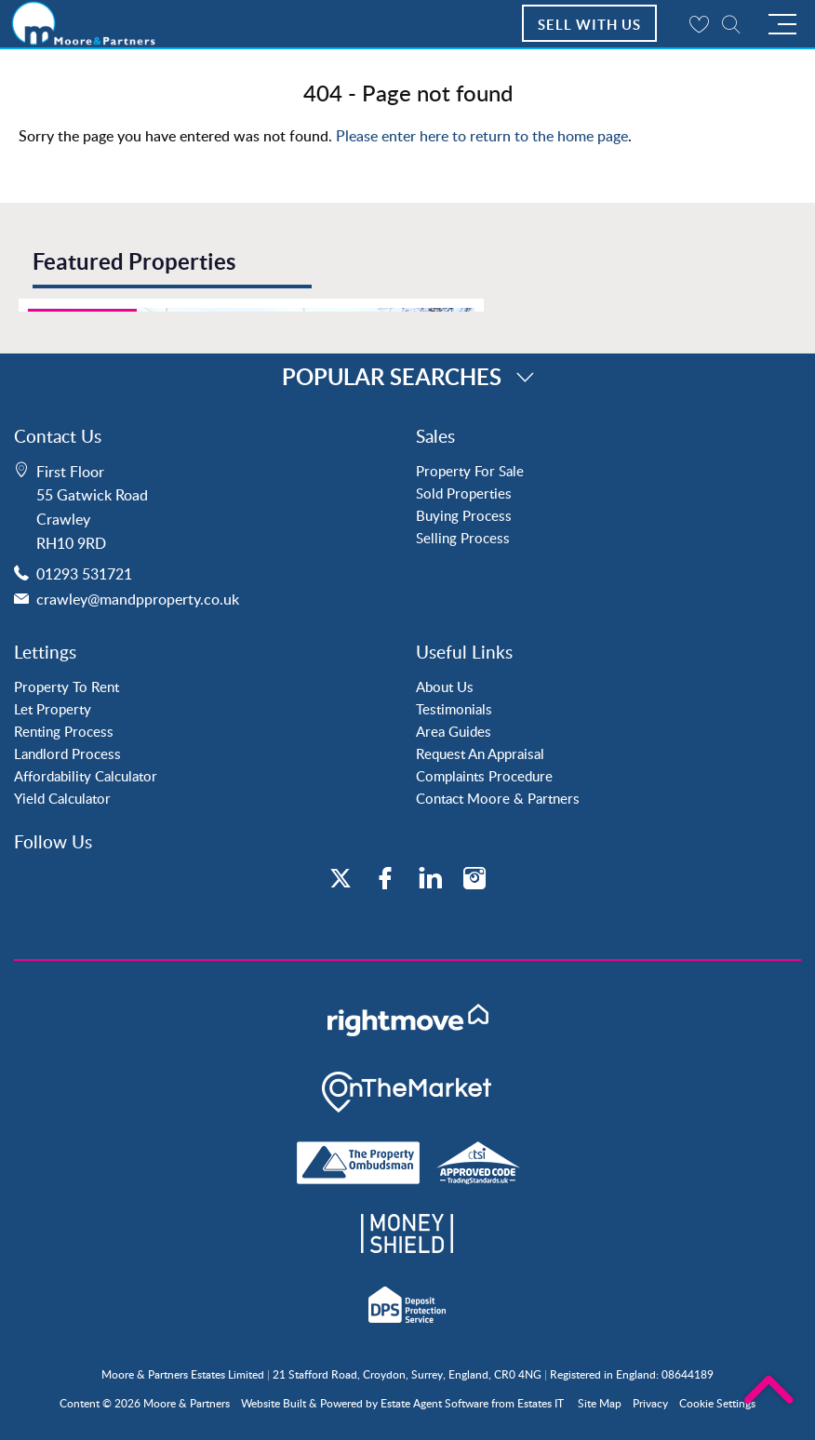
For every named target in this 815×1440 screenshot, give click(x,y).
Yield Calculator (62, 798)
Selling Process (463, 537)
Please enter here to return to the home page (482, 136)
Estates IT (540, 1403)
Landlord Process (67, 753)
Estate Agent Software (434, 1403)
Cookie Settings (717, 1403)
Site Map (599, 1403)
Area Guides (453, 731)
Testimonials (454, 709)
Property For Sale (470, 470)
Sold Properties (464, 493)
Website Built (273, 1403)
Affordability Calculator (85, 776)
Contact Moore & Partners (498, 798)
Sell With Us (589, 25)
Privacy (650, 1403)
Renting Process (64, 731)
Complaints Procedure (484, 776)
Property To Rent (66, 686)
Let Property (52, 709)
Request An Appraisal (480, 753)
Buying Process (464, 515)
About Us (445, 686)
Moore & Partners (186, 1403)
